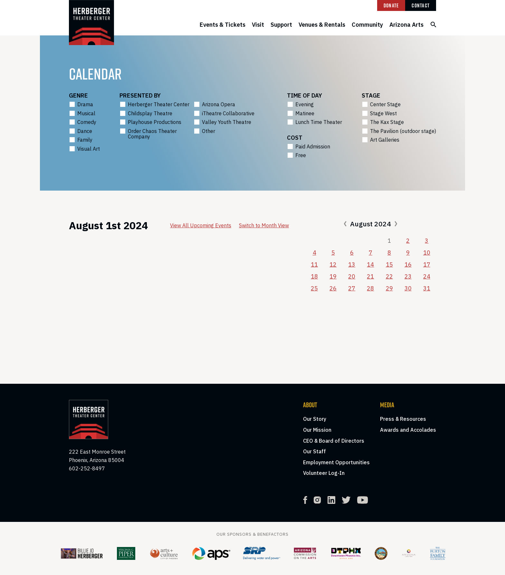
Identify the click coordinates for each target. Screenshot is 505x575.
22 (389, 276)
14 (370, 264)
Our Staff (314, 451)
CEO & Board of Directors (333, 441)
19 (333, 276)
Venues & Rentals (322, 24)
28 (370, 288)
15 (389, 264)
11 (314, 264)
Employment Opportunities (336, 462)
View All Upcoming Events (200, 225)
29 (389, 288)
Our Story (314, 419)
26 (333, 288)
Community (367, 24)
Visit (258, 24)
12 (333, 264)
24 (426, 276)
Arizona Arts (406, 24)
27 (351, 288)
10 (426, 252)
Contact (421, 5)
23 (408, 276)
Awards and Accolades (408, 430)
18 (314, 276)
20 (351, 276)
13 (351, 264)
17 (426, 264)
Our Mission (317, 430)
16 (408, 264)
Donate (391, 5)
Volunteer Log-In (324, 473)
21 (370, 276)
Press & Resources (403, 419)
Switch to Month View (264, 225)
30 (408, 288)
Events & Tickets (222, 24)
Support (281, 24)
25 (314, 288)
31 (426, 288)
